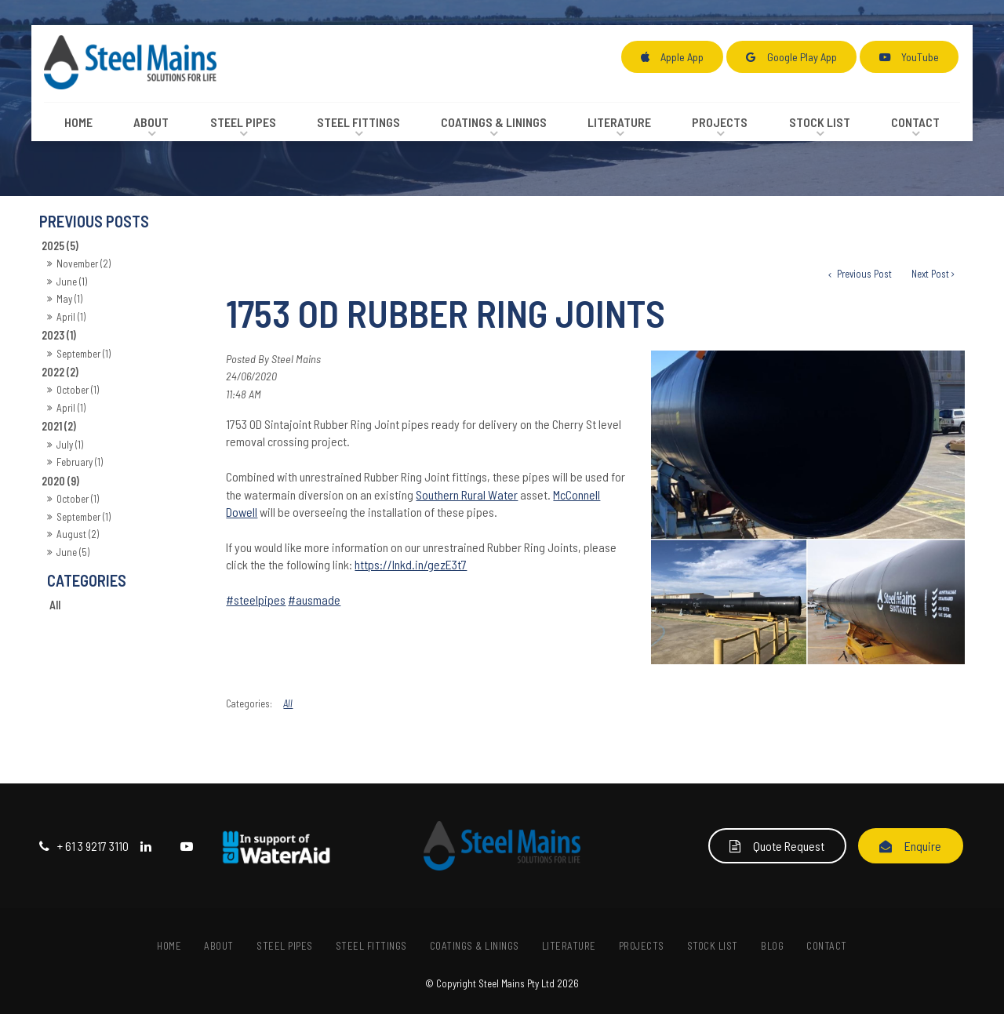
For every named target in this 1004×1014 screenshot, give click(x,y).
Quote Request (788, 845)
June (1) (71, 281)
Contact (915, 121)
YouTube (920, 57)
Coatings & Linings (494, 121)
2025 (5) (60, 246)
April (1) (70, 317)
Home (78, 121)
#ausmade (314, 599)
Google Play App (802, 57)
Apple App (682, 57)
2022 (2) (60, 372)
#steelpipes (256, 599)
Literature (619, 121)
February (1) (79, 462)
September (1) (83, 353)
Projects (720, 121)
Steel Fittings (358, 121)
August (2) (77, 534)
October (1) (77, 389)
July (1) (69, 444)
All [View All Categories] (288, 703)
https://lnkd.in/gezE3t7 (411, 564)
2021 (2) (59, 426)
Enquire (922, 845)
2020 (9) (60, 481)
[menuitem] (169, 946)
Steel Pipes (243, 121)
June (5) (72, 552)
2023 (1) (59, 335)
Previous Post (863, 273)
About (151, 121)
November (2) (83, 263)
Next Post (930, 273)
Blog (772, 945)
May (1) (69, 299)
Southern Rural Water (467, 494)
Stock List (819, 121)
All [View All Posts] (54, 605)
